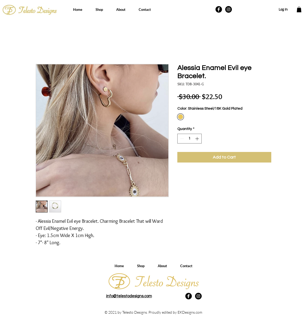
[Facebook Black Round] (218, 9)
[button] (299, 9)
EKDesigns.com (190, 312)
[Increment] (197, 138)
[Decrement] (181, 138)
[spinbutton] (189, 138)
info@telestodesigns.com (129, 296)
